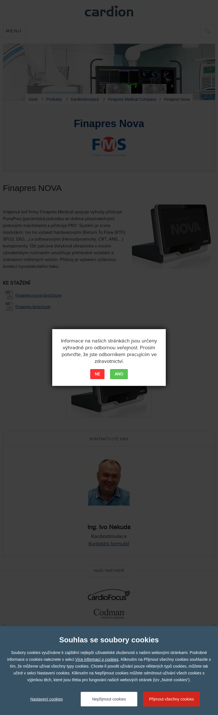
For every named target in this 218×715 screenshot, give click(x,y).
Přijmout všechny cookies (171, 699)
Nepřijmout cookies (109, 699)
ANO (119, 374)
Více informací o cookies (97, 659)
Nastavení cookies (46, 699)
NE (97, 374)
